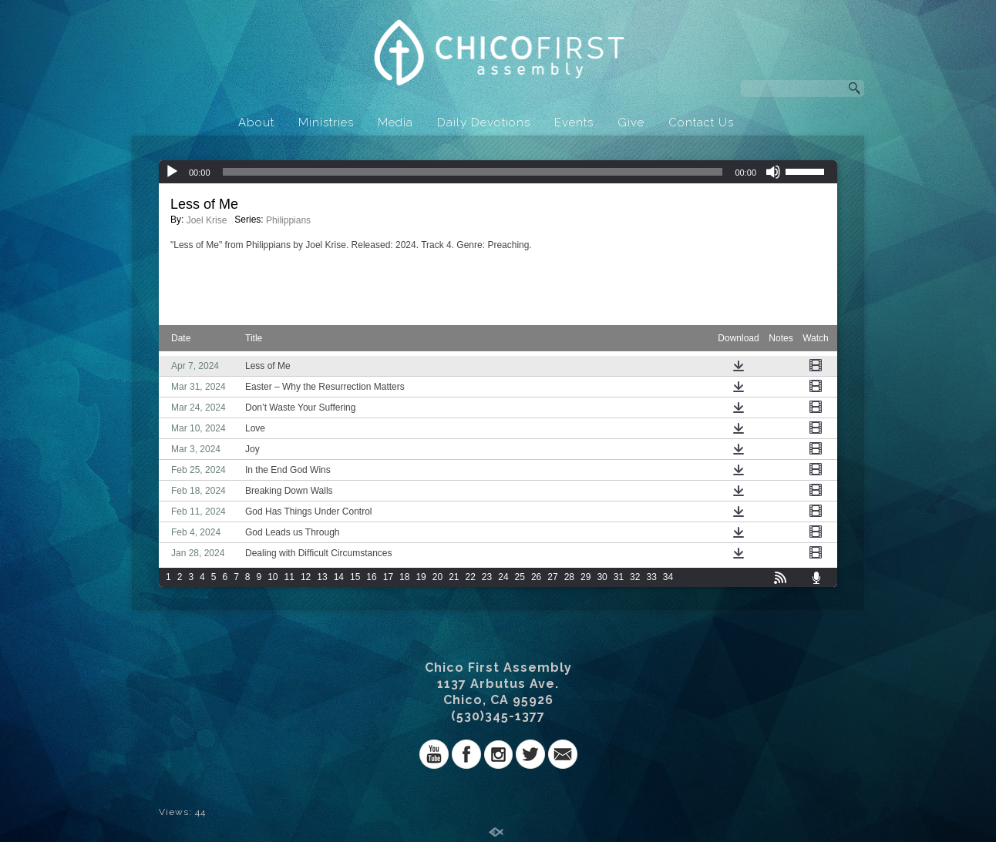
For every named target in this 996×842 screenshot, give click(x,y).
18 (404, 577)
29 (585, 577)
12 (306, 577)
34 (668, 577)
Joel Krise (207, 220)
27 (552, 577)
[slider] (473, 172)
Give (630, 122)
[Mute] (773, 171)
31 (619, 577)
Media (395, 122)
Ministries (326, 122)
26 (536, 577)
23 (487, 577)
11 (289, 577)
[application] (498, 171)
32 (635, 577)
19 (421, 577)
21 (454, 577)
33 (651, 577)
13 (322, 577)
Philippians (288, 220)
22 (471, 577)
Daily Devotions (483, 122)
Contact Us (701, 122)
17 (388, 577)
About (256, 122)
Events (574, 122)
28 (569, 577)
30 (602, 577)
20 (437, 577)
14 (339, 577)
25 (520, 577)
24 (503, 577)
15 (355, 577)
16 (371, 577)
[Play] (172, 171)
